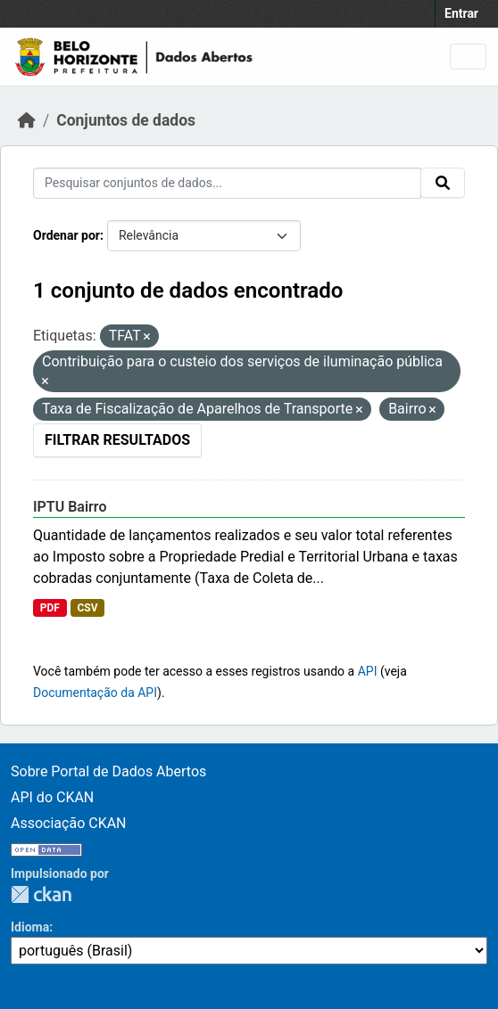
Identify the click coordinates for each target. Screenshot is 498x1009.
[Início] (27, 120)
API (368, 671)
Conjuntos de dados (125, 120)
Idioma (30, 927)
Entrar (461, 13)
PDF (50, 608)
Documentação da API (95, 692)
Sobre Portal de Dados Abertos (108, 771)
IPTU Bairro (69, 506)
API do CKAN (52, 797)
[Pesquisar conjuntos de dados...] (227, 183)
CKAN (41, 894)
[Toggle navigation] (468, 57)
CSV (87, 608)
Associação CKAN (69, 823)
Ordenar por (66, 235)
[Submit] (442, 183)
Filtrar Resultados (117, 439)
